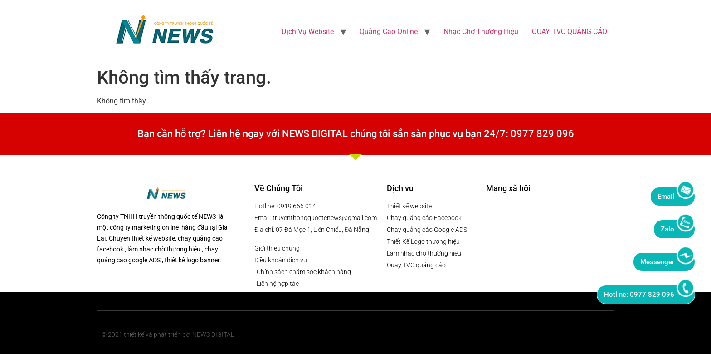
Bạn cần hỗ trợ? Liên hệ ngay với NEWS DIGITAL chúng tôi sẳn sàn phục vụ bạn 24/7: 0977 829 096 (355, 133)
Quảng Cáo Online (389, 31)
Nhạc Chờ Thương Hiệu (480, 31)
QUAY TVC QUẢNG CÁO (569, 31)
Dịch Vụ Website (308, 31)
